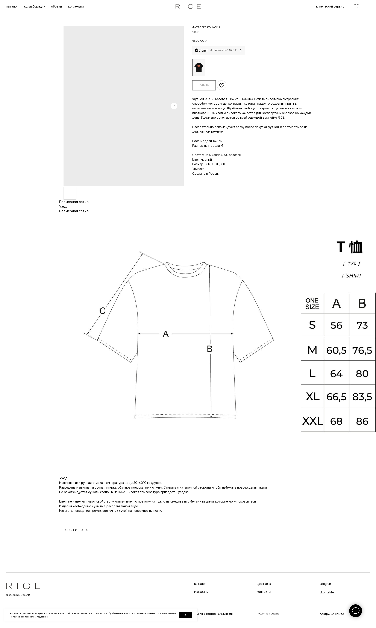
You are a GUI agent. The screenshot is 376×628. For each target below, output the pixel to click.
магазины (114, 595)
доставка (182, 585)
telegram (181, 622)
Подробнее (42, 616)
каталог (113, 585)
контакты (182, 595)
